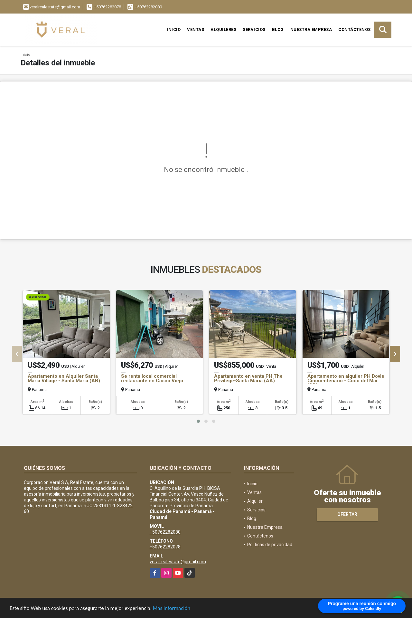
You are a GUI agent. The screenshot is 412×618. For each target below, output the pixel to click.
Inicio (174, 29)
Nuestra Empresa (311, 29)
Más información (171, 609)
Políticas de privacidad (269, 544)
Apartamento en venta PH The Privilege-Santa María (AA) (248, 378)
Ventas (195, 29)
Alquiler (255, 501)
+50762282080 (148, 7)
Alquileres (223, 29)
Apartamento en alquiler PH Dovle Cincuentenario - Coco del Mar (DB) (345, 380)
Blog (278, 29)
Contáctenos (354, 29)
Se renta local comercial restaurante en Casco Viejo (152, 378)
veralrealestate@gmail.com (178, 561)
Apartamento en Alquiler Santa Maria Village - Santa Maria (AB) (64, 378)
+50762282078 (107, 7)
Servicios (254, 29)
